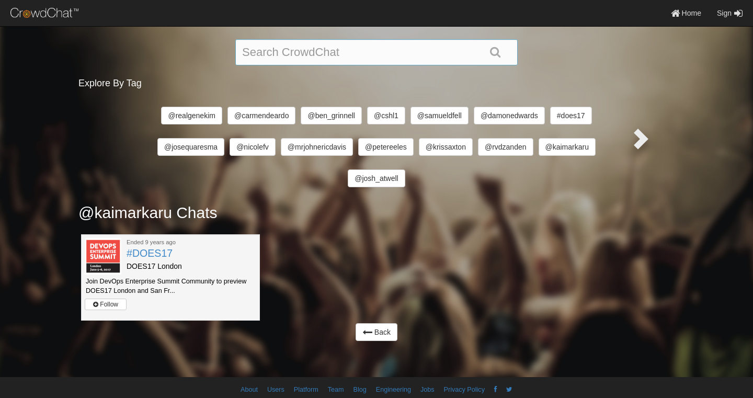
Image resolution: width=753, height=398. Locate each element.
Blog (360, 389)
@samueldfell (439, 115)
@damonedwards (509, 115)
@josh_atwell (376, 178)
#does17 (571, 115)
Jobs (427, 389)
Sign (730, 13)
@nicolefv (252, 147)
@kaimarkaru (567, 147)
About (249, 389)
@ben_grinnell (331, 115)
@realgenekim (191, 115)
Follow (105, 304)
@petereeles (386, 147)
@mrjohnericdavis (317, 147)
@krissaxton (446, 147)
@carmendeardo (261, 115)
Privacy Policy (464, 389)
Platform (306, 389)
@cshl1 (386, 115)
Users (275, 389)
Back (376, 332)
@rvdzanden (506, 147)
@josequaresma (191, 147)
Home (686, 13)
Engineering (393, 389)
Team (336, 389)
